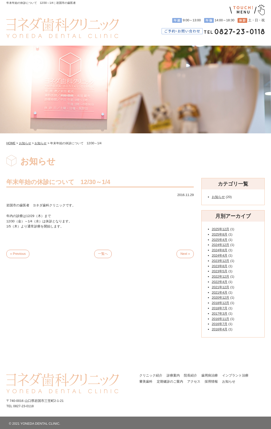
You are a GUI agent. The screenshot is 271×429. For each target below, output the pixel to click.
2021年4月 (219, 292)
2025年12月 (220, 229)
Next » (185, 254)
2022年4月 (219, 282)
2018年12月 (220, 303)
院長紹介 (190, 375)
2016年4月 (219, 329)
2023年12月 (220, 261)
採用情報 (211, 381)
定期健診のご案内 (170, 381)
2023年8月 (219, 266)
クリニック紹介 (150, 375)
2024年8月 (219, 250)
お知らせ (218, 197)
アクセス (193, 381)
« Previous (18, 254)
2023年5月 (219, 271)
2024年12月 (220, 245)
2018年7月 (219, 308)
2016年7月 (219, 324)
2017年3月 (219, 313)
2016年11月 (220, 319)
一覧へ (103, 254)
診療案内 (173, 375)
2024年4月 (219, 255)
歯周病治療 (209, 375)
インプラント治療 (235, 375)
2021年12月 (220, 287)
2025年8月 (219, 234)
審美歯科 (145, 381)
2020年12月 (220, 297)
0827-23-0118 (23, 406)
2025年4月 (219, 240)
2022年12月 (220, 276)
